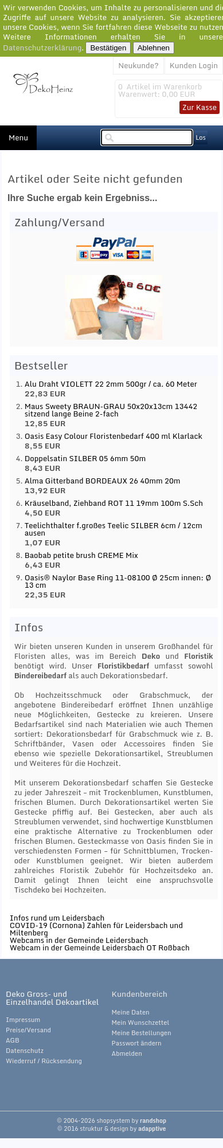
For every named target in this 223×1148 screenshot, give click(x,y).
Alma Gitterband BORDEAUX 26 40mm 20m (103, 480)
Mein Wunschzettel (141, 1022)
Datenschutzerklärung (42, 47)
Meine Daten (131, 1012)
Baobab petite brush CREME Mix (81, 555)
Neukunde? (138, 65)
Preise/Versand (28, 1030)
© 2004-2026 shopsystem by (111, 1120)
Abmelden (127, 1053)
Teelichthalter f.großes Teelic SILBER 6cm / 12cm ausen (113, 529)
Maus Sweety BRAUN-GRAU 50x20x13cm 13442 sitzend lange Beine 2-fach (111, 410)
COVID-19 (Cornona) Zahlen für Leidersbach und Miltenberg (96, 929)
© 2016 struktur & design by (111, 1128)
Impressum (23, 1020)
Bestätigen (108, 48)
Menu (18, 137)
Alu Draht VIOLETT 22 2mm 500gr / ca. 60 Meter (111, 384)
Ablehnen (154, 48)
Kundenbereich (139, 994)
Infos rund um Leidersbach (57, 917)
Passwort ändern (137, 1043)
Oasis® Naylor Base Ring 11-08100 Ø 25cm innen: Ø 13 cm (118, 581)
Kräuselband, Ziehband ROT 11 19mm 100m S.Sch (114, 503)
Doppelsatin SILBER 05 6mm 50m (85, 458)
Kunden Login (194, 65)
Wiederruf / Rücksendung (44, 1061)
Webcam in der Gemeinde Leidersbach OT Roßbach (100, 947)
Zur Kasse (199, 107)
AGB (12, 1040)
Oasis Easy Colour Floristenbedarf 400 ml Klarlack (113, 436)
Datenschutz (25, 1050)
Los (200, 137)
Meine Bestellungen (141, 1033)
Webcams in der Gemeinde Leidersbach (79, 940)
